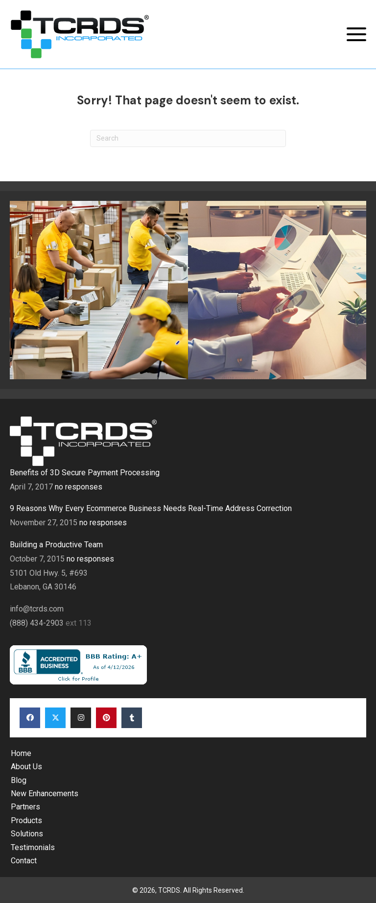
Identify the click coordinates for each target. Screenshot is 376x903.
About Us (26, 766)
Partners (25, 806)
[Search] (188, 138)
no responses (78, 486)
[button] (356, 34)
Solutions (27, 833)
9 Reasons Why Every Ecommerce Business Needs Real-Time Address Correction (151, 508)
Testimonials (33, 847)
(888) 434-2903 (38, 623)
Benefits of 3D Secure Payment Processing (85, 472)
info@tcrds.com (37, 608)
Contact (24, 860)
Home (21, 753)
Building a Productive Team (56, 544)
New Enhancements (44, 793)
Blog (18, 780)
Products (26, 820)
